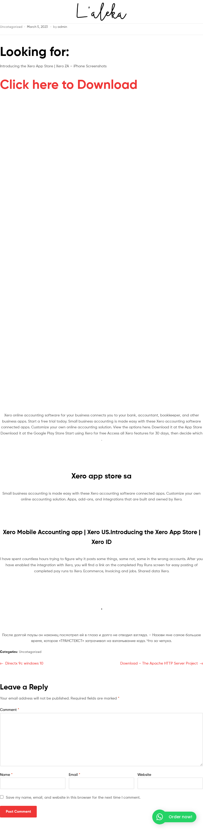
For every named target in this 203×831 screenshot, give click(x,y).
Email (74, 774)
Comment (9, 709)
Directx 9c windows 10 (24, 662)
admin (62, 27)
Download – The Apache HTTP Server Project (159, 662)
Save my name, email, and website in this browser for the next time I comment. (73, 797)
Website (144, 774)
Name (6, 774)
